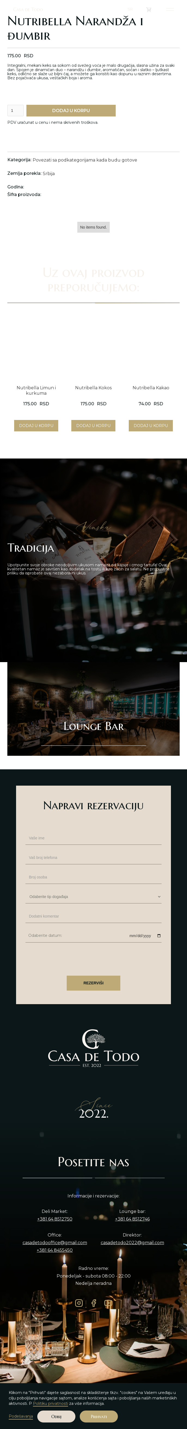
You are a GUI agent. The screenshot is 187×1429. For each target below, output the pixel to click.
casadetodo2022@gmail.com (132, 1242)
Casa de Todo (28, 9)
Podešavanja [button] (21, 1416)
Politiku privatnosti (50, 1403)
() (152, 9)
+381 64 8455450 (55, 1250)
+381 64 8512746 (132, 1219)
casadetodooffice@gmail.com (55, 1242)
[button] (132, 9)
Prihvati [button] (99, 1416)
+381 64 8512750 (54, 1219)
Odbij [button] (56, 1416)
